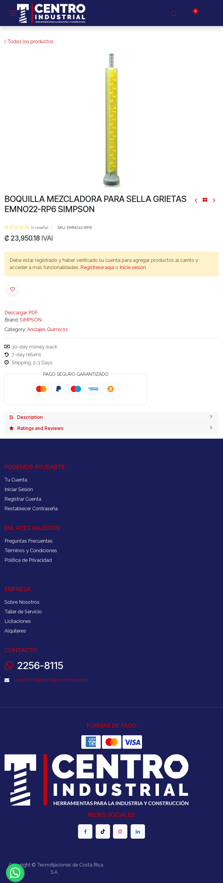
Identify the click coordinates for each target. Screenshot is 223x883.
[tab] (111, 417)
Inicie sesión (133, 267)
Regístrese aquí (97, 267)
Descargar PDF (21, 313)
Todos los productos (29, 41)
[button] (12, 289)
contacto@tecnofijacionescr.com (51, 680)
